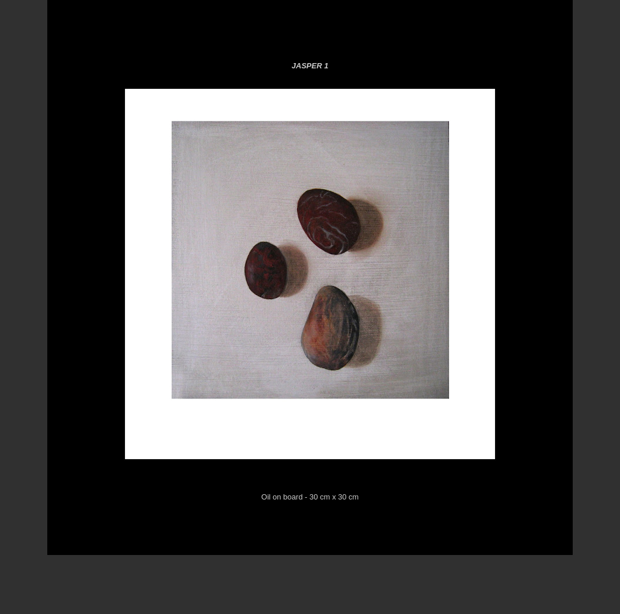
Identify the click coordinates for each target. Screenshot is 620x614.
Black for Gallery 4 (432, 34)
